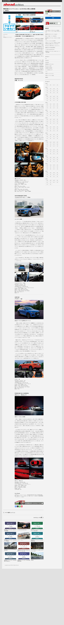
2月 (53, 92)
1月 (57, 92)
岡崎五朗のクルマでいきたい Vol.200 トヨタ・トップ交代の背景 (52, 52)
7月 (50, 90)
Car (45, 58)
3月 (50, 92)
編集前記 (46, 77)
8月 (47, 90)
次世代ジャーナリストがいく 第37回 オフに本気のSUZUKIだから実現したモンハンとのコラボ (52, 43)
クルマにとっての (37, 517)
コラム (46, 71)
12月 (47, 88)
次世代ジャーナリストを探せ (49, 75)
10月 (54, 88)
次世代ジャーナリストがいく (49, 73)
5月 (57, 90)
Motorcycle (47, 60)
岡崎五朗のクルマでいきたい (7, 37)
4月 (47, 92)
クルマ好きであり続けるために (49, 49)
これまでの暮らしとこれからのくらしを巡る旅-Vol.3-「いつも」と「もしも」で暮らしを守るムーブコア (53, 31)
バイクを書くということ (10, 512)
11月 (50, 88)
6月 (53, 90)
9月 (57, 88)
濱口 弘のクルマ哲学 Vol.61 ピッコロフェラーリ (52, 45)
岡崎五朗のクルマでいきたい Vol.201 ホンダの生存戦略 (52, 38)
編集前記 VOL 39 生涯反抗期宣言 (50, 47)
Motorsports (47, 62)
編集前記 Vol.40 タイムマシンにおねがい (51, 34)
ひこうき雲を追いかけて (49, 69)
